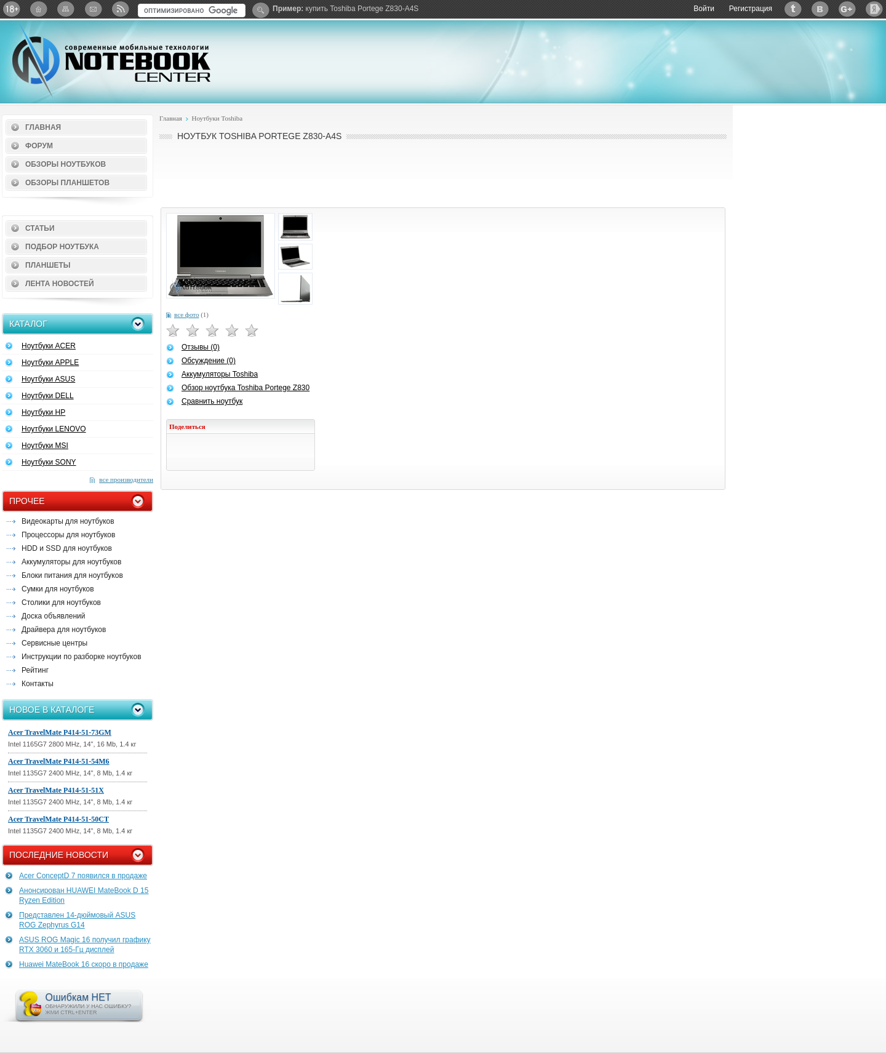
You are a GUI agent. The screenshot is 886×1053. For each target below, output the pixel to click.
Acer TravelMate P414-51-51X (56, 790)
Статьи (40, 228)
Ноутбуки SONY (49, 462)
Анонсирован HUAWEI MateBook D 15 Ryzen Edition (83, 895)
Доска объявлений (53, 616)
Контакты (38, 683)
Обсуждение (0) (209, 360)
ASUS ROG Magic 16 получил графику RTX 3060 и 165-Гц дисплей (85, 944)
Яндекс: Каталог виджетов (874, 9)
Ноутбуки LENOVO (54, 429)
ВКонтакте (820, 9)
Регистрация (750, 8)
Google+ (847, 9)
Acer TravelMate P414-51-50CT (58, 819)
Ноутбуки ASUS (48, 379)
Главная (43, 127)
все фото (186, 314)
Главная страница (39, 9)
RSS (120, 9)
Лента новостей (59, 283)
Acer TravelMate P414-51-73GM (59, 732)
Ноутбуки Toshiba (216, 118)
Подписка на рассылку (93, 9)
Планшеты (48, 265)
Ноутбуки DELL (48, 395)
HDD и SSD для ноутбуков (67, 548)
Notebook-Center (111, 60)
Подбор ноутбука (62, 246)
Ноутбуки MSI (45, 445)
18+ (11, 9)
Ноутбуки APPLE (50, 362)
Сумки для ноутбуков (58, 589)
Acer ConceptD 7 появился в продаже (83, 875)
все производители (126, 479)
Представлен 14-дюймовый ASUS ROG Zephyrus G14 (77, 920)
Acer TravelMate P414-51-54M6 (59, 761)
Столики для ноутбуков (61, 602)
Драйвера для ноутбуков (64, 629)
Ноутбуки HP (43, 412)
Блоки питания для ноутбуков (72, 575)
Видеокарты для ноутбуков (68, 521)
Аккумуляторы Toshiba (220, 374)
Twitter (793, 9)
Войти (703, 8)
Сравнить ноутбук (212, 401)
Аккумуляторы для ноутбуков (71, 562)
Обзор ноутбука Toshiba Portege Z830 (245, 387)
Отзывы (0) (201, 347)
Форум (39, 146)
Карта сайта (66, 9)
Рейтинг (35, 670)
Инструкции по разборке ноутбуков (82, 656)
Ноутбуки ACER (49, 346)
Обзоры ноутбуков (65, 164)
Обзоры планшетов (67, 182)
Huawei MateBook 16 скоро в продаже (83, 964)
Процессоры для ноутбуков (68, 535)
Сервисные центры (54, 643)
